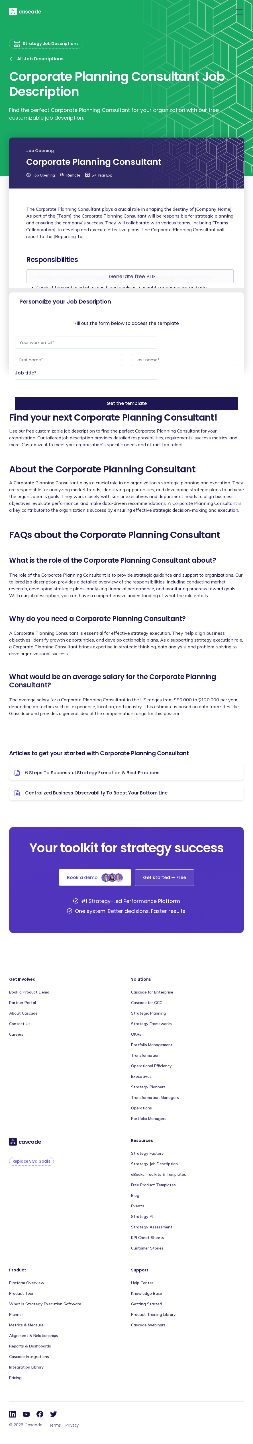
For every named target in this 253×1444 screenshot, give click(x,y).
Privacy (72, 1425)
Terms (55, 1425)
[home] (25, 11)
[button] (238, 12)
